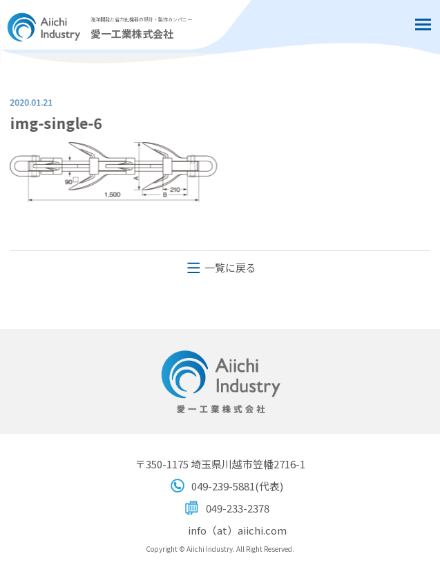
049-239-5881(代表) (237, 486)
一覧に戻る (230, 267)
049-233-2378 (237, 508)
